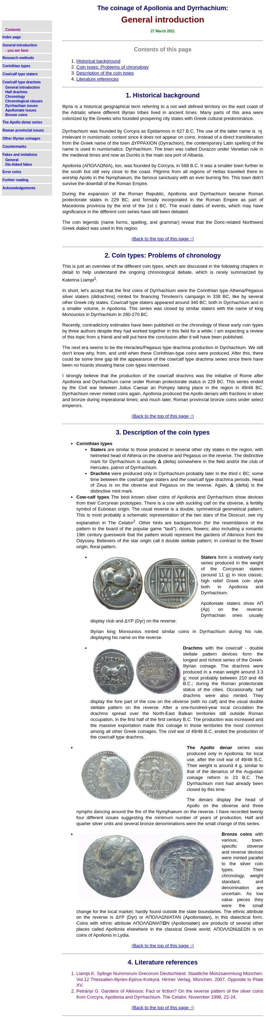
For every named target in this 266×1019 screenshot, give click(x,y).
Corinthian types (16, 66)
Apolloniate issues (20, 110)
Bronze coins (16, 115)
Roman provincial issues (23, 130)
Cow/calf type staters (20, 74)
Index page (11, 37)
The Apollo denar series (22, 122)
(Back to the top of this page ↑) (163, 238)
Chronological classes (24, 101)
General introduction (19, 45)
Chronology (15, 97)
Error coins (11, 172)
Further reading (15, 180)
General (11, 160)
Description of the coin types (105, 73)
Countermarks (14, 146)
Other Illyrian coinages (21, 138)
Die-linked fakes (18, 164)
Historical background (98, 61)
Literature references (97, 79)
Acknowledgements (19, 188)
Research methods (18, 58)
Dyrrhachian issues (21, 106)
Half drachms (16, 92)
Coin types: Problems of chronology (112, 67)
